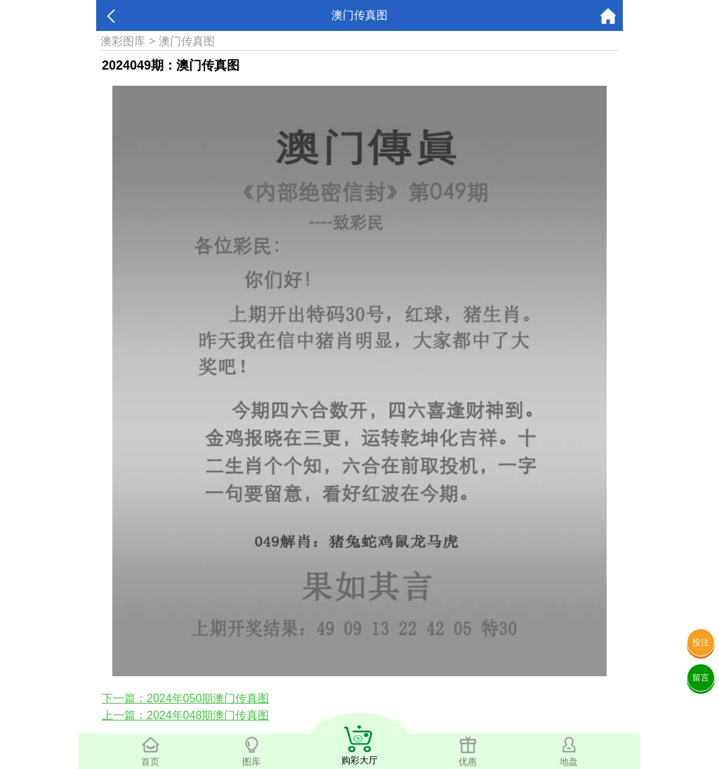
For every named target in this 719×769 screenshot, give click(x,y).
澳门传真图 (187, 41)
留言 (700, 678)
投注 (700, 642)
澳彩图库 (122, 41)
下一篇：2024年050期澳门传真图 (185, 698)
